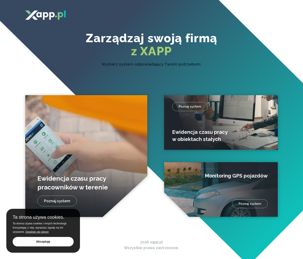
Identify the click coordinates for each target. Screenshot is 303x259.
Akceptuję (43, 241)
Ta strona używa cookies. (38, 217)
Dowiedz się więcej (37, 231)
